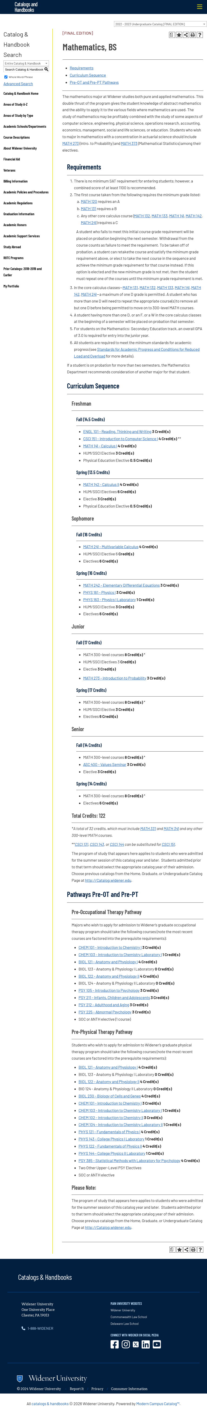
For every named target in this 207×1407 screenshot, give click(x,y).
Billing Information (15, 181)
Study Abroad (12, 246)
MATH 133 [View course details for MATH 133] (160, 215)
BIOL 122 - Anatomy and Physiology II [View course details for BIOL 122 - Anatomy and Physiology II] (109, 976)
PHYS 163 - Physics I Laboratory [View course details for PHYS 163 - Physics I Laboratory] (109, 599)
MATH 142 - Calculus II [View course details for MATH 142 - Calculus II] (101, 484)
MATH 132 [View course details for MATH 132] (142, 215)
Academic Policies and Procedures (25, 192)
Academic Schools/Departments (24, 126)
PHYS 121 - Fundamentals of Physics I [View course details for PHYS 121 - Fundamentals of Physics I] (109, 1131)
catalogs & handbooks (50, 1403)
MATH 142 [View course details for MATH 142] (194, 215)
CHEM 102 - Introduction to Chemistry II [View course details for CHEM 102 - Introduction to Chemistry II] (111, 1117)
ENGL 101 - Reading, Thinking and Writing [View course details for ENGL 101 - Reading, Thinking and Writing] (117, 431)
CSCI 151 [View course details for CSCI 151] (168, 844)
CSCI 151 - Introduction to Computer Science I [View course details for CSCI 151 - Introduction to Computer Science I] (120, 438)
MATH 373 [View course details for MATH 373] (129, 143)
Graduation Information (18, 214)
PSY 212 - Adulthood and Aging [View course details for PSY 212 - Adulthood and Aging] (104, 1004)
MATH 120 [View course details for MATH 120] (89, 201)
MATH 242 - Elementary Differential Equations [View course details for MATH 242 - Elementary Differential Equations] (121, 585)
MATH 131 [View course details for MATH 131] (88, 208)
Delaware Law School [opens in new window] (125, 1324)
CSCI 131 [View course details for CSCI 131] (81, 844)
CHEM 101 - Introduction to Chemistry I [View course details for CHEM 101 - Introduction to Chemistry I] (110, 947)
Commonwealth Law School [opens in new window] (129, 1317)
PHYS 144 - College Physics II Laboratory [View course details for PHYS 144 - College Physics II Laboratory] (112, 1153)
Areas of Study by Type (18, 115)
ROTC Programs (13, 257)
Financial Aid (11, 159)
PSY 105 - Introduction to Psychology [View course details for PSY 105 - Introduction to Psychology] (109, 990)
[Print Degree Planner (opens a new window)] (172, 35)
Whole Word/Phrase (21, 76)
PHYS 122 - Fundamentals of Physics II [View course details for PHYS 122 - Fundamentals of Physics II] (110, 1146)
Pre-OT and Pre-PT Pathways (94, 82)
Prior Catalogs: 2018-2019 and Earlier (22, 271)
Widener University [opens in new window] (123, 1310)
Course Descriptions (16, 137)
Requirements (81, 67)
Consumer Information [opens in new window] (129, 1389)
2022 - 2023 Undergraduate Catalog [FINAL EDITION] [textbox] (150, 24)
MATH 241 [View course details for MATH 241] (88, 222)
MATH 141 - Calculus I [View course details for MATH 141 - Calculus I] (100, 445)
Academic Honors (14, 224)
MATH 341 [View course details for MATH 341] (171, 828)
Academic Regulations (17, 203)
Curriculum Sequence (88, 75)
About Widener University (20, 148)
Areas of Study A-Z (15, 104)
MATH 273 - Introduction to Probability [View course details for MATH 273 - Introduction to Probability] (114, 678)
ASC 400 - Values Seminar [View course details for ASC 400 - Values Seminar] (104, 764)
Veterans (9, 170)
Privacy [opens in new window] (97, 1389)
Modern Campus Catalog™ (157, 1403)
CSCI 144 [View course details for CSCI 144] (117, 844)
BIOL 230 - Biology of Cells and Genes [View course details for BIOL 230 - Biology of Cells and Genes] (110, 1096)
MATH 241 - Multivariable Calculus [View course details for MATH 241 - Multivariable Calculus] (110, 546)
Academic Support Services (21, 236)
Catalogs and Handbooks (26, 7)
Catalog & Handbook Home (20, 93)
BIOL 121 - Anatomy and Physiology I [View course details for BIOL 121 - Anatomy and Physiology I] (108, 961)
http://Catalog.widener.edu (108, 880)
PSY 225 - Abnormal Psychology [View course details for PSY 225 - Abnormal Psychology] (105, 1012)
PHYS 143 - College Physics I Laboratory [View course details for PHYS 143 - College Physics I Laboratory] (111, 1139)
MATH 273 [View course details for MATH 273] (70, 143)
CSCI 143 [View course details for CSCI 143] (97, 844)
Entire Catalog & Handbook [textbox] (23, 63)
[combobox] (160, 24)
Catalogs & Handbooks (45, 1276)
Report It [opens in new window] (77, 1389)
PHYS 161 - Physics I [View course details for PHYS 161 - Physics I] (99, 592)
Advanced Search (18, 83)
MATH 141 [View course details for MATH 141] (176, 215)
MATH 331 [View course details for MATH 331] (148, 828)
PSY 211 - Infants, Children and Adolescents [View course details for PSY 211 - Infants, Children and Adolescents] (114, 997)
